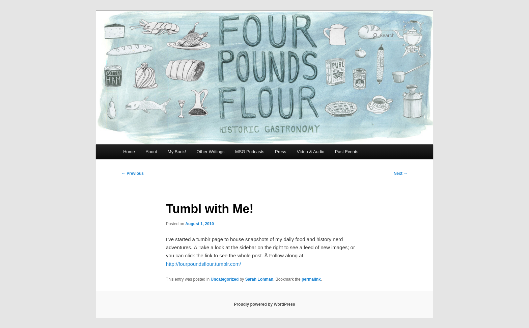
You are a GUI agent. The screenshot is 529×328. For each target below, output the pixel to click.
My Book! (177, 151)
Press (280, 151)
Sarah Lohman (259, 279)
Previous (132, 173)
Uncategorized (225, 279)
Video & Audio (310, 151)
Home (129, 151)
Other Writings (211, 151)
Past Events (346, 151)
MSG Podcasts (249, 151)
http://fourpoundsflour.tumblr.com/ (203, 264)
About (151, 151)
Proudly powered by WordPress (264, 304)
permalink (311, 279)
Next (401, 173)
